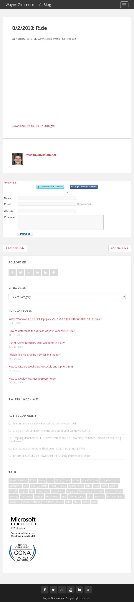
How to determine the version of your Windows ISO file (42, 331)
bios (51, 480)
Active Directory (18, 480)
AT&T (33, 480)
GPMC (63, 485)
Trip (64, 496)
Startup (39, 496)
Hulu (96, 485)
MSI (32, 491)
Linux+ (113, 485)
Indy (104, 485)
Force (53, 485)
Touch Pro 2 (52, 496)
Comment (9, 217)
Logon (23, 491)
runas (109, 491)
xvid (94, 501)
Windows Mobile (31, 501)
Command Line (90, 480)
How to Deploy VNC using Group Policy (32, 378)
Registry (71, 491)
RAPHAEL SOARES (24, 455)
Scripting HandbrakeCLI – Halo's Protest (37, 438)
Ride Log (71, 38)
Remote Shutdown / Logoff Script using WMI (58, 448)
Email (7, 204)
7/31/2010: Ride (15, 248)
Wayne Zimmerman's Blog (28, 4)
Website (8, 211)
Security (14, 496)
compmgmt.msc (110, 480)
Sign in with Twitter (50, 187)
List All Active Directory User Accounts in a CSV (37, 343)
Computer (15, 485)
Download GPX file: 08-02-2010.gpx (33, 126)
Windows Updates (53, 501)
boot (67, 480)
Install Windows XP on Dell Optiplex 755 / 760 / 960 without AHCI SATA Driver (55, 319)
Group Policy (76, 485)
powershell (43, 491)
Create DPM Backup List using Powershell (50, 423)
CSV (26, 485)
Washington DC (115, 496)
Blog (59, 480)
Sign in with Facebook (84, 187)
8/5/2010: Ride (119, 248)
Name (7, 198)
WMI (68, 501)
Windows (14, 501)
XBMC (77, 501)
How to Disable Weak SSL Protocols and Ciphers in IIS (41, 366)
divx (33, 485)
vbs (90, 496)
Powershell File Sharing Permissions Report (34, 354)
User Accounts (77, 496)
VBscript (99, 496)
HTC (88, 485)
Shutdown (26, 496)
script (119, 491)
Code (76, 480)
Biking (42, 480)
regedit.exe (58, 491)
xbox (86, 501)
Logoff (13, 491)
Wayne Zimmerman (49, 38)
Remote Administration (91, 491)
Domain (43, 485)
